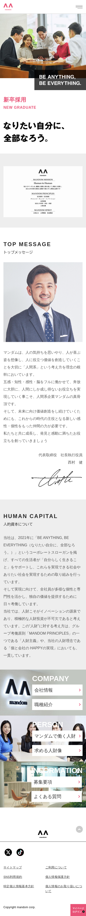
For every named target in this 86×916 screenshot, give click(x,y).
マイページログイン (78, 910)
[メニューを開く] (79, 6)
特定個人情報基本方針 (18, 886)
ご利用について (56, 867)
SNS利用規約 (12, 877)
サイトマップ (12, 867)
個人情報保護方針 (57, 877)
